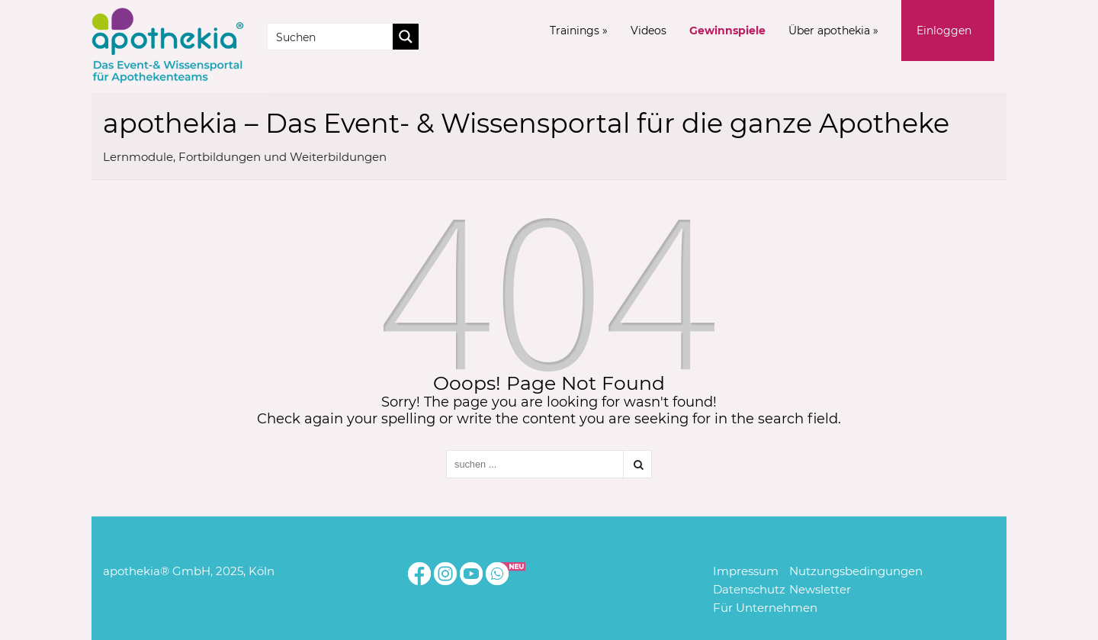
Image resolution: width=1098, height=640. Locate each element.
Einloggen (944, 30)
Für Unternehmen (765, 607)
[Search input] (331, 36)
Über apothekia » (833, 30)
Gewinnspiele (727, 30)
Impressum (746, 571)
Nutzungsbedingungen (856, 571)
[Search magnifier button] (406, 37)
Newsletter (820, 589)
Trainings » (579, 30)
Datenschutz (749, 589)
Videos (648, 30)
